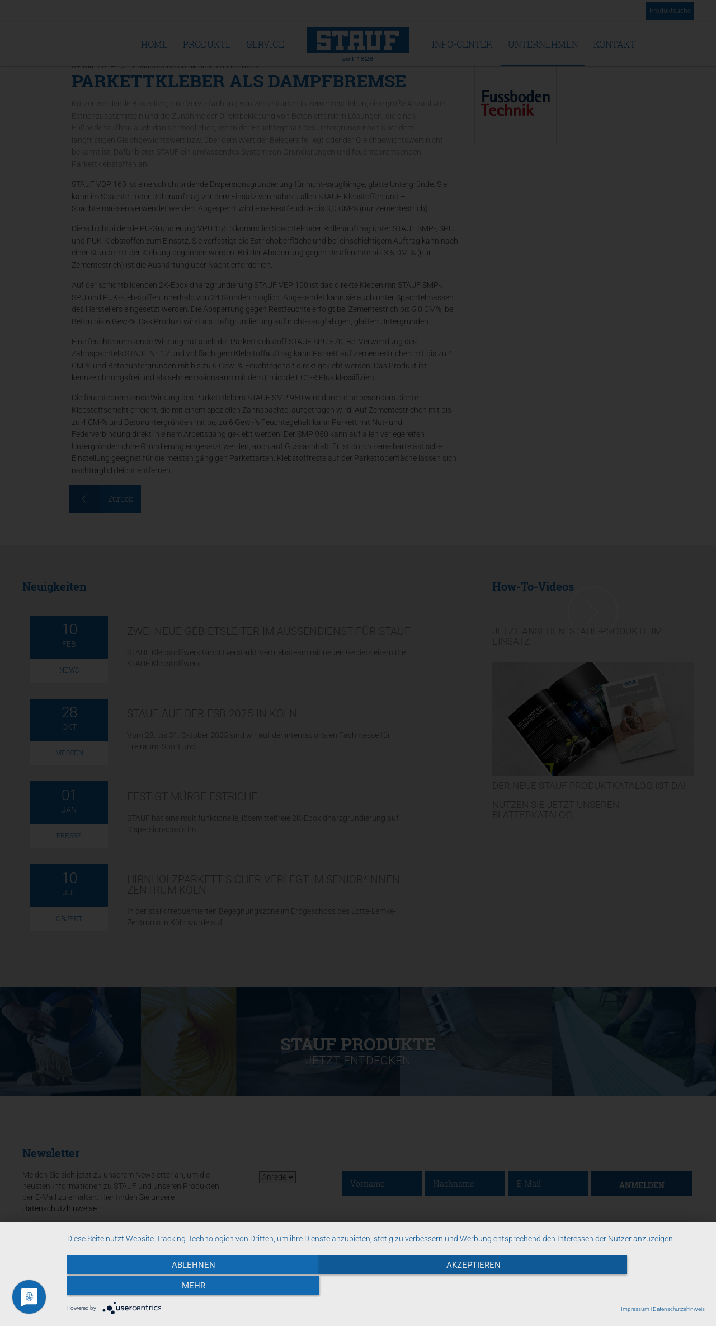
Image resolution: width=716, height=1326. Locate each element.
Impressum (635, 1309)
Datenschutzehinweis (679, 1309)
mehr (609, 1287)
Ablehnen (163, 1287)
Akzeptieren (386, 1287)
